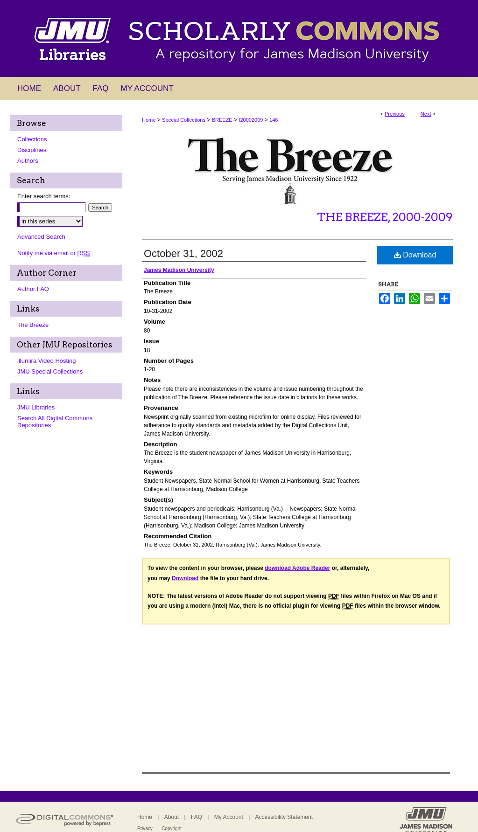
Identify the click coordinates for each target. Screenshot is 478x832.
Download (415, 255)
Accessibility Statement (284, 817)
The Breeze (33, 324)
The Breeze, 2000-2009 (385, 217)
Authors (27, 160)
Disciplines (31, 149)
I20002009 (251, 120)
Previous (395, 114)
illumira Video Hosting (46, 360)
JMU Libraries (36, 407)
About (171, 817)
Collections (32, 139)
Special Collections (183, 120)
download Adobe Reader (297, 568)
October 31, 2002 (183, 253)
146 (273, 120)
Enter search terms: (43, 196)
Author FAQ (33, 288)
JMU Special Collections (50, 371)
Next (426, 114)
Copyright (172, 828)
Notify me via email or (53, 253)
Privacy (145, 828)
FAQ (196, 817)
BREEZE (222, 120)
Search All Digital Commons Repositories (54, 422)
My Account (228, 817)
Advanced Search (41, 236)
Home (148, 120)
